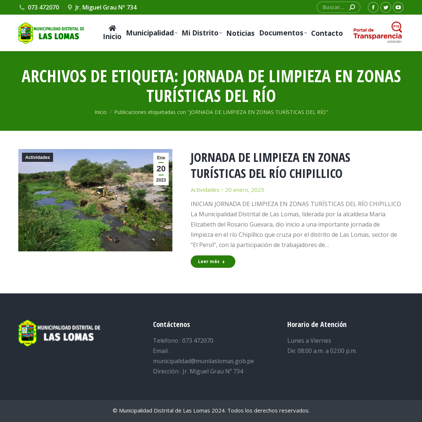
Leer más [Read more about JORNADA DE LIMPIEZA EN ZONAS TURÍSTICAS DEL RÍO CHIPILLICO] (211, 261)
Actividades (37, 157)
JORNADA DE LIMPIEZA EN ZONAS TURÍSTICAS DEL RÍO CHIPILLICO (270, 165)
